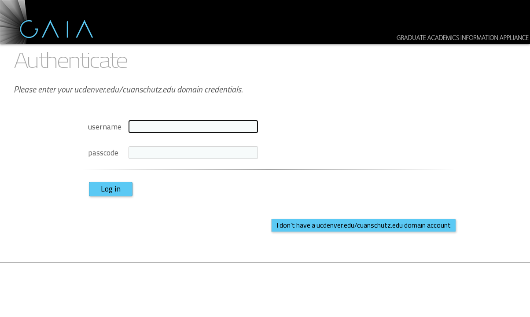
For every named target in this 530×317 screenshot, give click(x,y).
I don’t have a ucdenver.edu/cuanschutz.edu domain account (363, 225)
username (104, 127)
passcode (103, 152)
